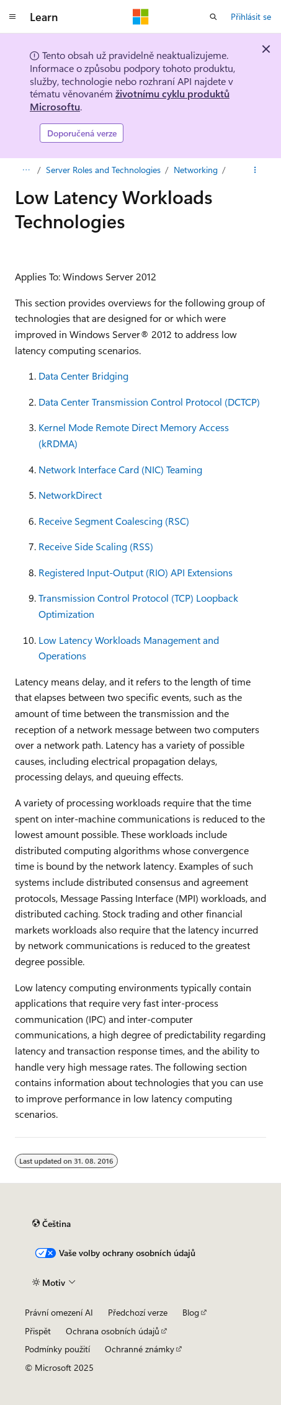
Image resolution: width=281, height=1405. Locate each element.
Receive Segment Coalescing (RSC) (113, 520)
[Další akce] (255, 170)
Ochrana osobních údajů (112, 1331)
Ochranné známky (139, 1349)
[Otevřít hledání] (213, 17)
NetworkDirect (70, 494)
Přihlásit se (251, 16)
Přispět (38, 1331)
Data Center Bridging (83, 375)
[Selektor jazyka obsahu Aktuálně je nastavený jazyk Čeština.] (51, 1223)
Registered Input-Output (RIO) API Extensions (135, 572)
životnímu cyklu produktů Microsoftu (130, 100)
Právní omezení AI (59, 1312)
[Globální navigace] (12, 17)
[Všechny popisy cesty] (26, 170)
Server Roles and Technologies (103, 170)
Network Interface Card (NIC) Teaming (120, 469)
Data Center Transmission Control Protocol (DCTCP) (149, 401)
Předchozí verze (137, 1312)
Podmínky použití (57, 1349)
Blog (190, 1312)
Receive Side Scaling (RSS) (95, 546)
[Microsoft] (141, 17)
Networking (196, 170)
